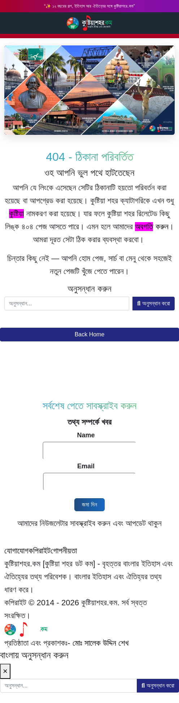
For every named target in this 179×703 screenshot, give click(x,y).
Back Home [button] (90, 334)
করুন (151, 226)
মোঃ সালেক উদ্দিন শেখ (100, 642)
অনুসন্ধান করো (153, 303)
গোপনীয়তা (64, 550)
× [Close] (5, 671)
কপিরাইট (40, 550)
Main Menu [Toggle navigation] (167, 23)
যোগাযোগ (16, 550)
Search (8, 23)
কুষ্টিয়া (16, 213)
